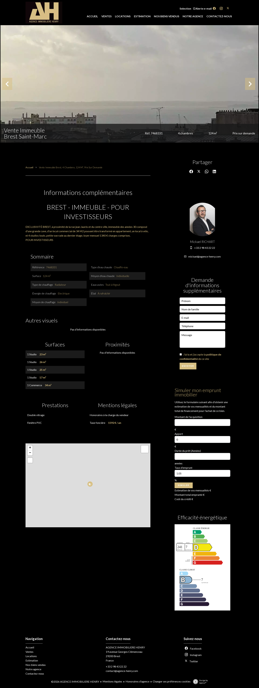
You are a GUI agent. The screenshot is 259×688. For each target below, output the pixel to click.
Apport (179, 433)
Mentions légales (112, 681)
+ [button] (30, 447)
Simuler (183, 485)
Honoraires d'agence (137, 681)
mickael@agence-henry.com (204, 256)
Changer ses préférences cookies (172, 681)
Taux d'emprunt (183, 467)
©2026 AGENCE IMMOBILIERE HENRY (75, 681)
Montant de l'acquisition (188, 416)
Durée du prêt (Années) (188, 450)
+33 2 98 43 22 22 (204, 247)
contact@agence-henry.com (122, 670)
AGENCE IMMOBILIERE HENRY (125, 647)
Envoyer (188, 366)
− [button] (30, 452)
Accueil (29, 167)
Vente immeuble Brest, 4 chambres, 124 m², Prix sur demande (70, 167)
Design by (199, 681)
